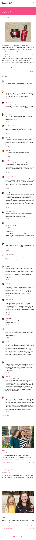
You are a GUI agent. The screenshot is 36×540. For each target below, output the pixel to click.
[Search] (30, 2)
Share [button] (31, 71)
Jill (6, 266)
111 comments (9, 484)
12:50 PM (7, 156)
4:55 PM (7, 411)
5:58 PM (7, 279)
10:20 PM (7, 227)
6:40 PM (7, 188)
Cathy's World (8, 299)
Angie (6, 81)
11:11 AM (7, 121)
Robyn (6, 376)
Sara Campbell (8, 243)
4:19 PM (7, 337)
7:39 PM (7, 207)
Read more (31, 462)
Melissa (7, 283)
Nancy (6, 150)
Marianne (7, 397)
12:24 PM (7, 146)
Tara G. (7, 137)
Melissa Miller (8, 254)
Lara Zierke (8, 362)
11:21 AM (7, 295)
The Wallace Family (9, 176)
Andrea (7, 160)
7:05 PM (7, 372)
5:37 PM (7, 172)
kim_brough (8, 222)
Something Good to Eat (8, 470)
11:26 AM (7, 133)
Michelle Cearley (9, 341)
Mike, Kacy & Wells (9, 125)
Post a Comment (5, 415)
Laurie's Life (7, 2)
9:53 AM (7, 86)
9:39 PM (7, 218)
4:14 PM (7, 358)
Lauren (7, 114)
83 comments (9, 528)
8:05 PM (7, 392)
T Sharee (7, 91)
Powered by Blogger (18, 536)
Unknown (7, 328)
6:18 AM (7, 239)
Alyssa (6, 192)
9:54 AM (7, 98)
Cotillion (4, 450)
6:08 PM (7, 324)
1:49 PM (7, 250)
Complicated (5, 515)
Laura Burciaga (8, 211)
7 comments (9, 462)
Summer (7, 318)
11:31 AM (7, 314)
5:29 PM (7, 262)
